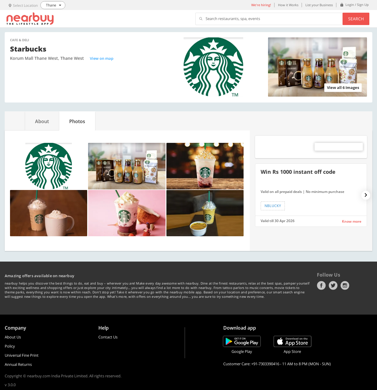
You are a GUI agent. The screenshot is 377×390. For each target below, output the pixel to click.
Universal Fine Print (22, 355)
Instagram (344, 285)
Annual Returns (18, 364)
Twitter (333, 285)
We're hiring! (261, 5)
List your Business (319, 5)
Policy (10, 346)
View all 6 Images (343, 87)
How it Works (288, 5)
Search (356, 19)
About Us (13, 337)
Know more (351, 221)
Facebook (321, 285)
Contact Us (108, 337)
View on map (101, 58)
